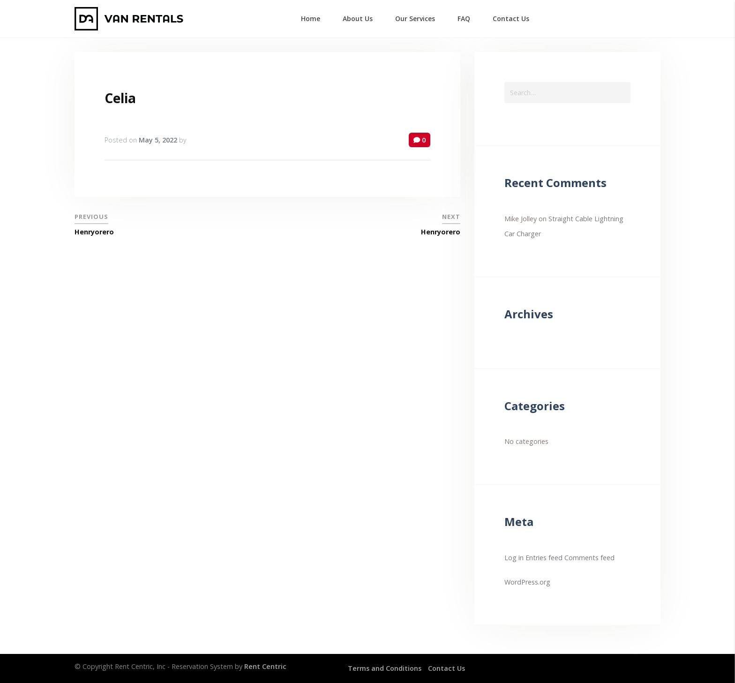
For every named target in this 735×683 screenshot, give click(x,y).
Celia (120, 98)
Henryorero (94, 231)
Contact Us (446, 668)
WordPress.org (527, 582)
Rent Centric (265, 666)
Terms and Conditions (384, 668)
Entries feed (543, 557)
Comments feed (589, 557)
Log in (514, 557)
